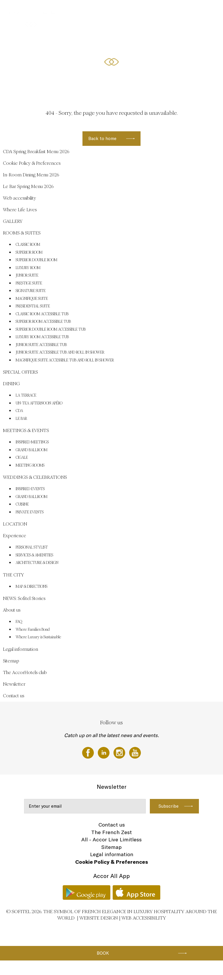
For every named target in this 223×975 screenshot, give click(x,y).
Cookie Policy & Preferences (31, 163)
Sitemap (11, 661)
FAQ (19, 621)
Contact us (13, 695)
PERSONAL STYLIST (32, 547)
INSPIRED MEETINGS (32, 442)
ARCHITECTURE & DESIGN (37, 562)
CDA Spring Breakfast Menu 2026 (36, 151)
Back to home (102, 138)
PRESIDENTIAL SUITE (33, 306)
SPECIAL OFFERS (88, 11)
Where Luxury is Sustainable (38, 637)
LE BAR (21, 418)
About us (11, 610)
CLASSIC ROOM (28, 244)
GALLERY (32, 11)
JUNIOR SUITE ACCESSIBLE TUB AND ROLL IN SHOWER (60, 352)
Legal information (20, 649)
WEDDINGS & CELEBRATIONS (145, 11)
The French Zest (111, 832)
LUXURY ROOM (28, 268)
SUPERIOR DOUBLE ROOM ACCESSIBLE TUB (51, 329)
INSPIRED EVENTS (30, 489)
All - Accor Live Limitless (111, 839)
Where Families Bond (33, 629)
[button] (211, 83)
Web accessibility (19, 198)
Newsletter (14, 684)
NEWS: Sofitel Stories (24, 598)
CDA (19, 410)
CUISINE (22, 504)
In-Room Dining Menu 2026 (31, 175)
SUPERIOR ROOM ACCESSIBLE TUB (43, 321)
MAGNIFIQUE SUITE (32, 298)
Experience (14, 535)
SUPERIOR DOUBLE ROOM (36, 260)
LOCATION (15, 524)
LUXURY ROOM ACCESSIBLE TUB (42, 337)
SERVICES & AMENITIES (34, 555)
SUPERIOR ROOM (29, 252)
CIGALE (22, 457)
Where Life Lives (20, 209)
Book (103, 953)
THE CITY (13, 575)
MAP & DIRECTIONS (31, 586)
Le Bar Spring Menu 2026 (28, 186)
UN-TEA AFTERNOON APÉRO (39, 403)
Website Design (98, 918)
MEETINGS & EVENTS (188, 11)
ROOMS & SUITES (57, 11)
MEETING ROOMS (30, 465)
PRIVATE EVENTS (30, 512)
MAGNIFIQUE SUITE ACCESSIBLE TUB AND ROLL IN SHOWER (65, 360)
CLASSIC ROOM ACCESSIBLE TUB (42, 314)
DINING (112, 11)
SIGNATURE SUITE (31, 290)
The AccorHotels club (25, 672)
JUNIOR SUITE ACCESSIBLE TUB (41, 345)
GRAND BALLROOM (31, 450)
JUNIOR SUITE (27, 275)
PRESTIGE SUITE (29, 283)
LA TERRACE (26, 395)
